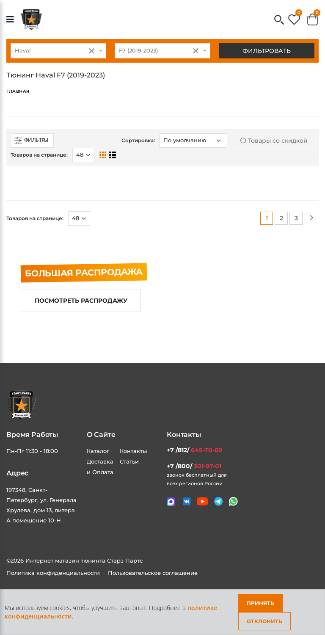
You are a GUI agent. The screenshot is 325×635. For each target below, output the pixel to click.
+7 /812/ (194, 450)
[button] (279, 21)
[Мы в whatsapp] (233, 501)
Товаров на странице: (39, 155)
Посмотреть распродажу (81, 300)
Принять (260, 603)
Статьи (129, 461)
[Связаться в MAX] (171, 501)
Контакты (133, 450)
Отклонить (264, 621)
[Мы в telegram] (218, 501)
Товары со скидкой (274, 140)
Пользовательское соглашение (153, 572)
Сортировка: (138, 140)
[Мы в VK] (187, 501)
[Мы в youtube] (202, 501)
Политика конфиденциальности (54, 572)
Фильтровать (266, 51)
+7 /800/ (194, 466)
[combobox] (58, 51)
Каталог (98, 450)
